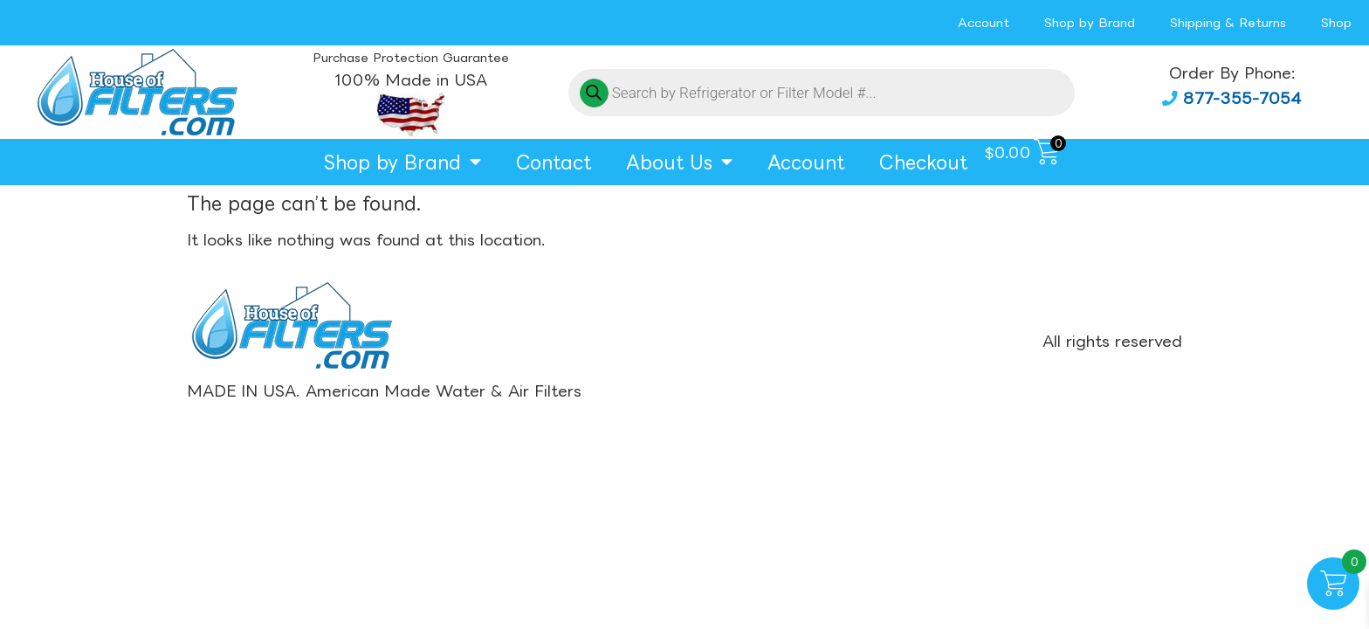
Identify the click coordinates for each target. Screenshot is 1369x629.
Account (983, 22)
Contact (553, 161)
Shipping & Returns (1228, 22)
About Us (679, 162)
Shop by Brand (1089, 22)
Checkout (923, 161)
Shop (1336, 22)
